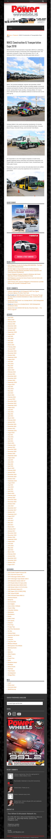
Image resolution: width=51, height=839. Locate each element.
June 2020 (10, 462)
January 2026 (11, 324)
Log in (9, 683)
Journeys (10, 637)
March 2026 (11, 319)
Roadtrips (10, 664)
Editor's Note (11, 618)
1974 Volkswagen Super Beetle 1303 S (18, 578)
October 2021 (11, 428)
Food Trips (10, 624)
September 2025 (12, 332)
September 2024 (12, 357)
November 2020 (12, 451)
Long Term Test (12, 641)
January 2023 (11, 399)
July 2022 (10, 409)
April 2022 (10, 416)
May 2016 (10, 547)
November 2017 (12, 510)
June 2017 (10, 520)
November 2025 (12, 328)
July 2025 (10, 336)
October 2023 (11, 380)
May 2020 (10, 464)
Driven (9, 616)
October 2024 (11, 355)
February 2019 (12, 495)
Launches (10, 639)
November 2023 (12, 378)
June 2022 (10, 411)
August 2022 (11, 407)
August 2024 (11, 359)
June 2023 (10, 388)
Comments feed (12, 687)
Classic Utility (11, 608)
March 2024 (11, 370)
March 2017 (11, 526)
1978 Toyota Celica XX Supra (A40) (17, 583)
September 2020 (12, 455)
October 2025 (11, 330)
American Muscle (12, 597)
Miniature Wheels (12, 643)
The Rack (10, 668)
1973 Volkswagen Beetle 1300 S (16, 576)
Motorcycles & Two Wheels (15, 645)
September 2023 (12, 382)
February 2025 (12, 347)
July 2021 (10, 434)
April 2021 (10, 441)
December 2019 (12, 474)
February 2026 (12, 321)
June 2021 (10, 437)
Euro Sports (11, 620)
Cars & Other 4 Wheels (14, 606)
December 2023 (12, 376)
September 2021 (12, 430)
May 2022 (10, 413)
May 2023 (10, 390)
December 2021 (12, 424)
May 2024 (10, 365)
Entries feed (11, 685)
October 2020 (11, 453)
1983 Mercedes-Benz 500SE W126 (17, 585)
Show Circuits (11, 666)
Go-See (10, 631)
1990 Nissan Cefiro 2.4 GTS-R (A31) (17, 587)
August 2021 (11, 432)
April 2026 (10, 317)
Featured (15, 35)
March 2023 (11, 395)
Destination (11, 612)
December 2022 (12, 401)
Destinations (11, 614)
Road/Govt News (12, 662)
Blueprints (10, 599)
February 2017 (12, 529)
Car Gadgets (11, 604)
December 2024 (12, 351)
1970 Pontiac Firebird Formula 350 (17, 572)
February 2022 (12, 420)
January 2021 (11, 447)
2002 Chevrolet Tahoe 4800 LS (16, 595)
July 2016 (10, 543)
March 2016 (11, 552)
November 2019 (12, 476)
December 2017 (12, 508)
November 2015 (12, 560)
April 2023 (10, 393)
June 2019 (10, 487)
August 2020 (11, 457)
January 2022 (11, 422)
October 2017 (11, 512)
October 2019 (11, 478)
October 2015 (11, 562)
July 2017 (10, 518)
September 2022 (12, 405)
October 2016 (11, 537)
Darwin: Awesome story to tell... (22, 794)
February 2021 (12, 445)
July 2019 (10, 485)
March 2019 (11, 493)
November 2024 (12, 353)
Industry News (11, 633)
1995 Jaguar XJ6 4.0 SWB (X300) (17, 591)
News (9, 650)
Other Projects (11, 654)
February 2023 (12, 397)
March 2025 (11, 344)
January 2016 (11, 556)
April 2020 (10, 466)
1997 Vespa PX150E (13, 593)
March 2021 (11, 443)
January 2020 (11, 472)
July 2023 (10, 386)
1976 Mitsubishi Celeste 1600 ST (16, 581)
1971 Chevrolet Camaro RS (15, 574)
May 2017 (10, 522)
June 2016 (10, 545)
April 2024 (10, 367)
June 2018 (10, 506)
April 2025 (10, 342)
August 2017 (11, 516)
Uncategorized (12, 673)
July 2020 (10, 460)
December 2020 (12, 449)
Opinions (10, 652)
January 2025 (11, 349)
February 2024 (12, 372)
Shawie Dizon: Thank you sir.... (22, 787)
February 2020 (12, 470)
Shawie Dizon (11, 300)
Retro (9, 660)
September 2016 (12, 539)
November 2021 (12, 426)
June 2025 (10, 338)
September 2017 (12, 514)
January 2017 (11, 531)
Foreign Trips (11, 627)
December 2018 (12, 499)
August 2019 (11, 483)
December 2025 (12, 326)
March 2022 (11, 418)
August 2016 (11, 541)
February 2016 (12, 554)
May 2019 (10, 489)
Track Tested (11, 671)
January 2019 (11, 497)
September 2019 (12, 480)
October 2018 (11, 503)
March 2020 (11, 468)
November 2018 (12, 501)
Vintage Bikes (11, 675)
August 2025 (11, 334)
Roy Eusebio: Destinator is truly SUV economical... (27, 781)
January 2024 (11, 374)
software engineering (13, 291)
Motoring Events (12, 647)
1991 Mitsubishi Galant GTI (15, 589)
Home (9, 35)
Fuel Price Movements (14, 629)
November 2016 (12, 535)
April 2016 (10, 550)
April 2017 (10, 524)
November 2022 (12, 403)
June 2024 (10, 363)
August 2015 (11, 564)
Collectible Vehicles (13, 610)
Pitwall (9, 656)
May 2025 (10, 340)
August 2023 (11, 384)
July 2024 (10, 361)
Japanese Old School (13, 635)
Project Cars (11, 658)
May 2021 (10, 439)
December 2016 (12, 533)
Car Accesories (12, 601)
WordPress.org (12, 689)
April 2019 (10, 491)
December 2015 (12, 558)
